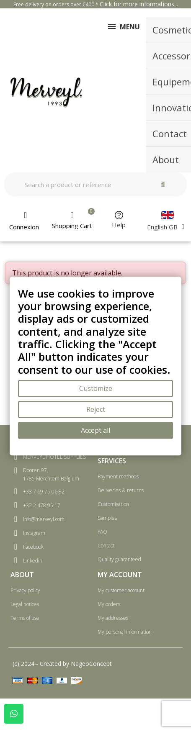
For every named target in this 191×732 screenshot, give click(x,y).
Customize (95, 388)
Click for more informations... (139, 4)
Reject (95, 409)
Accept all (95, 430)
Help (119, 225)
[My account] (25, 221)
